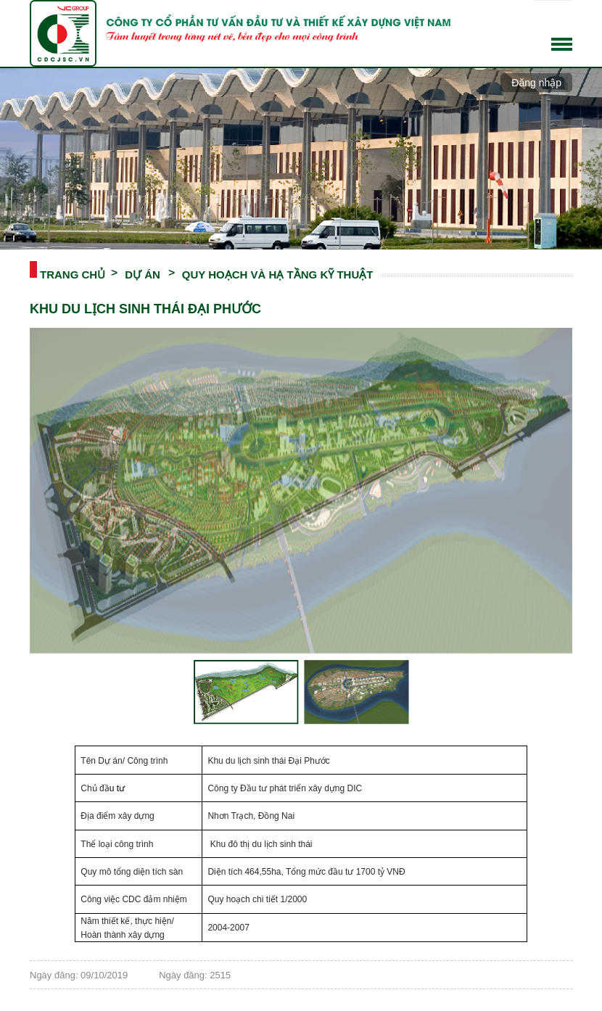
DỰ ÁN (142, 273)
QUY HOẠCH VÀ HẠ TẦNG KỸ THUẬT (278, 273)
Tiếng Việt (542, 22)
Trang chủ (72, 273)
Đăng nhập (536, 82)
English (563, 22)
